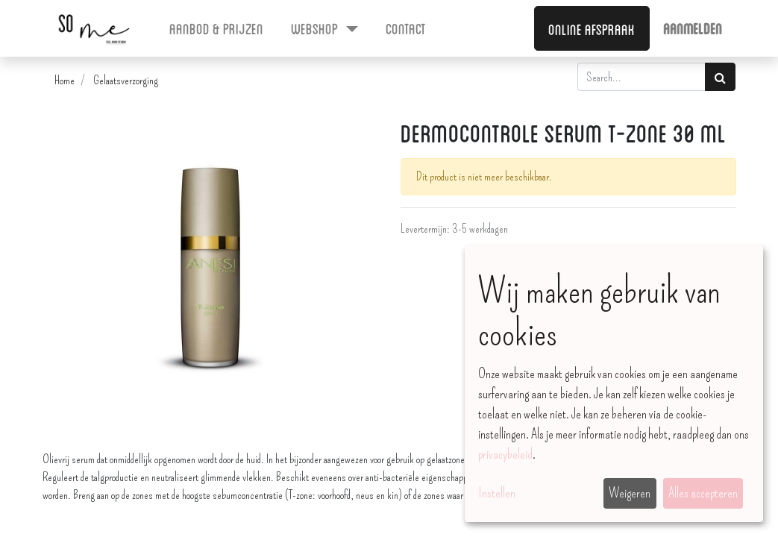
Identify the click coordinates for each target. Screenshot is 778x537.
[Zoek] (720, 77)
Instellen (496, 493)
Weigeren (629, 493)
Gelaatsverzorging (125, 80)
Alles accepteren (703, 493)
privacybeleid (505, 454)
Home (64, 80)
